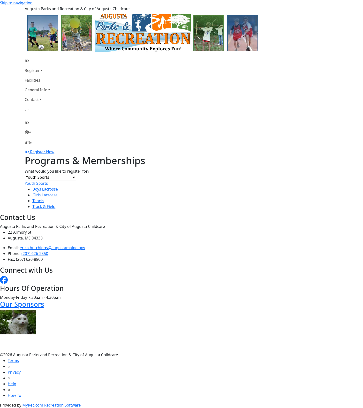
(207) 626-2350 (35, 253)
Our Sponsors (22, 304)
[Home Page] (37, 61)
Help (12, 383)
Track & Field (43, 206)
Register (32, 70)
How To (14, 395)
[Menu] (28, 142)
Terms (13, 360)
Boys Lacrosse (45, 189)
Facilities (32, 80)
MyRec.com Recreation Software (51, 405)
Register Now (42, 151)
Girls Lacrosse (45, 195)
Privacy (14, 372)
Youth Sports (36, 183)
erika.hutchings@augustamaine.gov (52, 247)
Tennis (38, 200)
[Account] (37, 109)
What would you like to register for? (57, 171)
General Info (36, 89)
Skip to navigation (16, 3)
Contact (32, 99)
